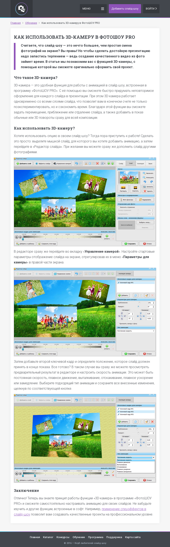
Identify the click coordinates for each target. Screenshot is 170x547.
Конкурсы (62, 537)
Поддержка (114, 537)
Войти (151, 8)
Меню (93, 8)
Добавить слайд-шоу (124, 8)
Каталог (48, 537)
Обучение (79, 537)
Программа (95, 537)
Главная (35, 537)
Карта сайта (132, 537)
